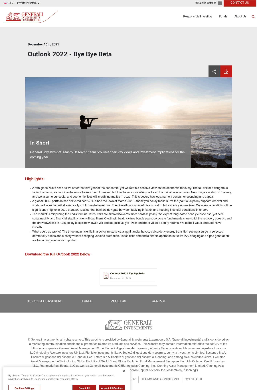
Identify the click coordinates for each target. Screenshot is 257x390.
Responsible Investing (197, 16)
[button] (205, 3)
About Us (240, 16)
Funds (223, 16)
